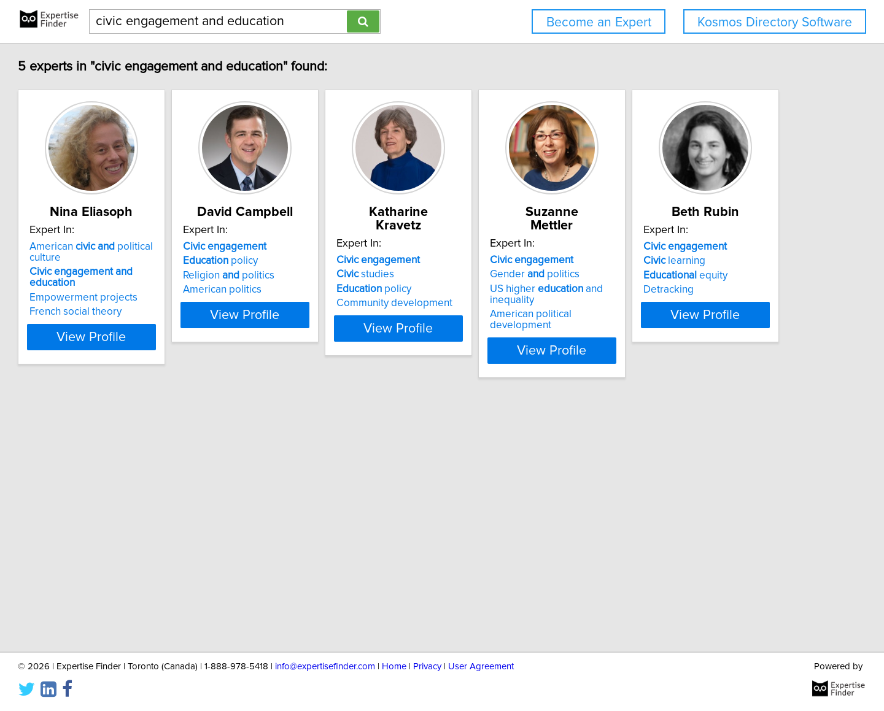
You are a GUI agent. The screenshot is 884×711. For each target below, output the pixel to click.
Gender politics (682, 260)
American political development (710, 300)
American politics (308, 289)
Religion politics (315, 275)
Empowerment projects (139, 286)
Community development (512, 289)
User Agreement (481, 666)
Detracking (110, 559)
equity (127, 545)
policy (306, 260)
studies (482, 260)
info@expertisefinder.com (325, 666)
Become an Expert (598, 22)
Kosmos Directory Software (774, 22)
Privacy (427, 666)
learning (116, 530)
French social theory (131, 300)
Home (394, 666)
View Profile (163, 325)
